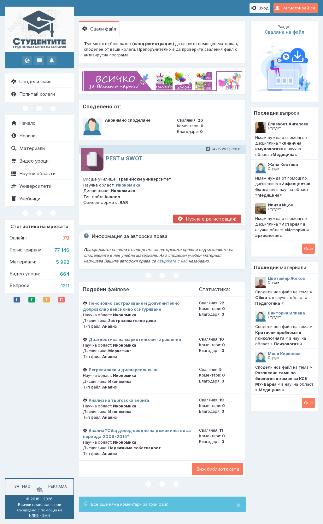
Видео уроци (30, 161)
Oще (308, 248)
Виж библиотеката (217, 469)
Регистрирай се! (295, 7)
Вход (259, 7)
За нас (21, 486)
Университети (31, 186)
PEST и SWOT (124, 158)
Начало (23, 123)
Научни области (33, 173)
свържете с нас (172, 261)
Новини (23, 136)
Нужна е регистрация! (207, 219)
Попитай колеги (33, 94)
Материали (28, 148)
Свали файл (99, 29)
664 (64, 274)
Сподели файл (31, 81)
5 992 (62, 262)
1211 (65, 286)
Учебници (25, 199)
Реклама (57, 486)
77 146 (61, 250)
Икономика (128, 184)
